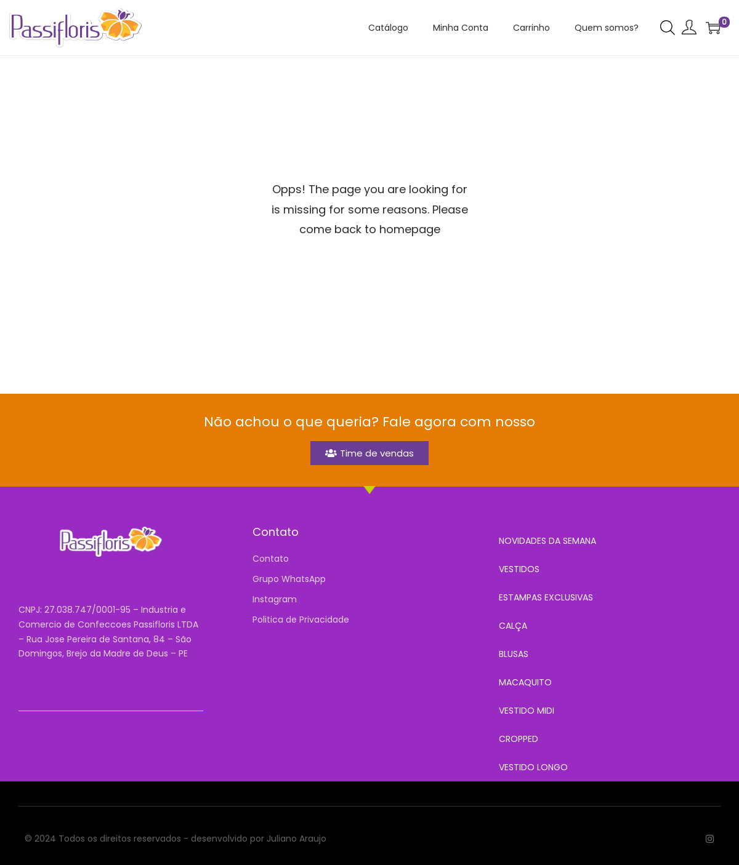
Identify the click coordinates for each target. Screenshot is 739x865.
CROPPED (518, 739)
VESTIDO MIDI (526, 710)
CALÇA (513, 626)
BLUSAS (513, 654)
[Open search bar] (667, 27)
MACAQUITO (525, 682)
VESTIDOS (519, 569)
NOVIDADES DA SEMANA (547, 541)
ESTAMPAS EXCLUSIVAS (546, 597)
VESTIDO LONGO (533, 767)
